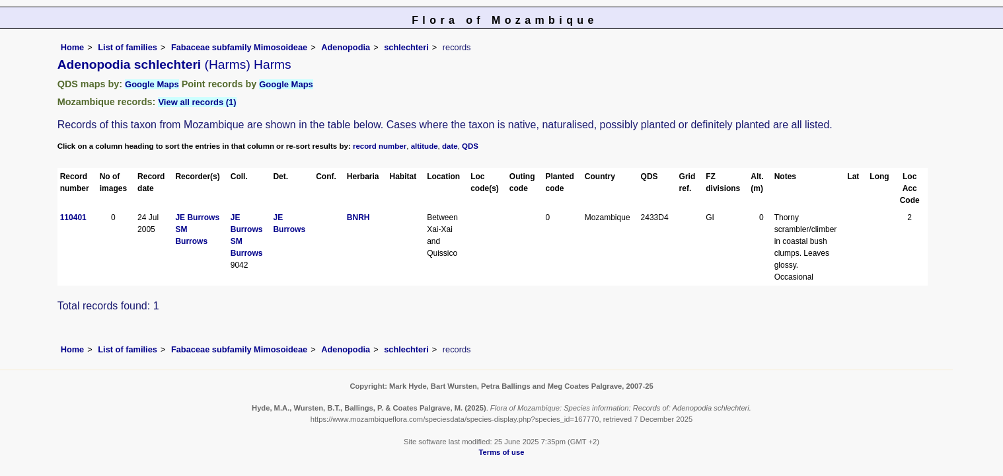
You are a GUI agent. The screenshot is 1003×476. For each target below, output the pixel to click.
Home (73, 47)
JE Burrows (197, 217)
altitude (424, 146)
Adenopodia (345, 47)
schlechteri (406, 47)
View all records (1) (197, 102)
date (450, 146)
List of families (127, 47)
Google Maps (152, 84)
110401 (73, 217)
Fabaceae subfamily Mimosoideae (239, 47)
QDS (470, 146)
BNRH (358, 217)
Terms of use (502, 452)
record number (379, 146)
